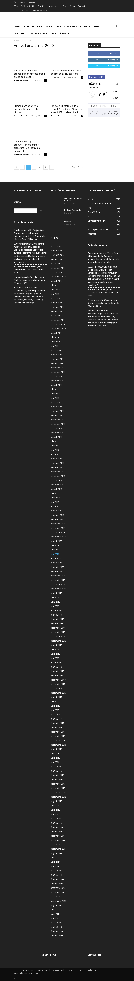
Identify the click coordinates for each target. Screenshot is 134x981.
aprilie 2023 (56, 402)
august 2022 (56, 437)
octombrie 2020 (58, 532)
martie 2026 (56, 250)
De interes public (72, 26)
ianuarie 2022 (57, 467)
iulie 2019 (55, 597)
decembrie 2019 (58, 575)
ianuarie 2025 (57, 311)
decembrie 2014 (58, 835)
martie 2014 (56, 874)
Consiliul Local (53, 26)
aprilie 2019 (56, 610)
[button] (116, 26)
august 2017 (56, 697)
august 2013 (56, 905)
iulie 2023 (55, 389)
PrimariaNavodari (21, 80)
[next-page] (51, 167)
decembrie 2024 (58, 315)
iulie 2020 (55, 545)
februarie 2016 (57, 775)
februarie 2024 (57, 359)
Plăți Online (65, 33)
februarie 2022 (57, 463)
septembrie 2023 (58, 380)
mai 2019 (55, 606)
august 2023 (56, 385)
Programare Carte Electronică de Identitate (30, 10)
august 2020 (56, 541)
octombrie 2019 (58, 584)
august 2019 (56, 593)
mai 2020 (55, 554)
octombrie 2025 (58, 272)
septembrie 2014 (58, 848)
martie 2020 (56, 562)
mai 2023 (55, 398)
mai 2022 (55, 450)
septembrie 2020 (58, 536)
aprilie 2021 (56, 506)
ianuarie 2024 (57, 363)
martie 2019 (56, 614)
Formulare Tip (21, 33)
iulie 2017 (55, 701)
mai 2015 (55, 814)
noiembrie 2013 (58, 892)
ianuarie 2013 (57, 935)
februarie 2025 (57, 307)
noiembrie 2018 (58, 632)
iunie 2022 (55, 445)
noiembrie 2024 (58, 320)
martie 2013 (56, 927)
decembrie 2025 (58, 263)
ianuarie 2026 (57, 259)
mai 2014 (55, 866)
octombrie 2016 (58, 740)
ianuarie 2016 (57, 779)
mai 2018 (55, 658)
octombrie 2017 (58, 688)
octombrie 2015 (58, 792)
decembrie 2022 (58, 419)
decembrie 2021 (58, 471)
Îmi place (114, 54)
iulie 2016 (55, 753)
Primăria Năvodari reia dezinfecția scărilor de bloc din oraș (28, 109)
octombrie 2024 (58, 324)
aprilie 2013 (56, 922)
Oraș (86, 26)
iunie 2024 (55, 341)
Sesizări (41, 6)
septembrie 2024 (58, 328)
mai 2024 (55, 346)
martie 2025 (56, 302)
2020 (23, 40)
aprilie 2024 (56, 350)
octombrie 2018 (58, 636)
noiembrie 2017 (58, 684)
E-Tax (16, 6)
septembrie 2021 (58, 484)
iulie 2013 (55, 909)
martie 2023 (56, 406)
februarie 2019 (57, 619)
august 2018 (56, 645)
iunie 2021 (55, 497)
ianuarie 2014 (57, 883)
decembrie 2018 (58, 627)
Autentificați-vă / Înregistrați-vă (25, 2)
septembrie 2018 (58, 640)
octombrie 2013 (58, 896)
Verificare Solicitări (28, 6)
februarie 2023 (57, 411)
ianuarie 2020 (57, 571)
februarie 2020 (57, 567)
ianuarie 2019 (57, 623)
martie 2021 (56, 510)
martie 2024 (56, 354)
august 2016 (56, 749)
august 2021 (56, 489)
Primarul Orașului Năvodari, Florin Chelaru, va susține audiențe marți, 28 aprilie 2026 (29, 280)
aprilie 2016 (56, 766)
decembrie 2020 (58, 523)
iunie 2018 (55, 653)
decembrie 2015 (58, 783)
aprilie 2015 (56, 818)
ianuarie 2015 (57, 831)
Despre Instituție (33, 26)
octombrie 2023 (58, 376)
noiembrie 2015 (58, 788)
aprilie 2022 (56, 454)
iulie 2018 (55, 649)
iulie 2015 (55, 805)
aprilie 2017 (56, 714)
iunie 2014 (55, 861)
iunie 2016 (55, 757)
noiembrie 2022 (58, 424)
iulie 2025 (55, 285)
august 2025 (56, 281)
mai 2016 (55, 762)
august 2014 (56, 853)
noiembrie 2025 (58, 267)
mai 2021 (55, 502)
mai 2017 (55, 710)
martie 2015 (56, 822)
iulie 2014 (55, 857)
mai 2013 (55, 918)
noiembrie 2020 (58, 528)
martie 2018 (56, 666)
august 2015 (56, 801)
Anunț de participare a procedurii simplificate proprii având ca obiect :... (29, 73)
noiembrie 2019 (58, 580)
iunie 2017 (55, 705)
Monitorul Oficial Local (43, 33)
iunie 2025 (55, 289)
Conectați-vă (112, 60)
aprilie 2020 (56, 558)
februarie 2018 (57, 671)
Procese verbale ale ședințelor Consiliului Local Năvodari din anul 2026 (29, 269)
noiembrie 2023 (58, 372)
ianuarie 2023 (57, 415)
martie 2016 (56, 770)
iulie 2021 (55, 493)
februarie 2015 (57, 827)
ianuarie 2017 (57, 727)
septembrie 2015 (58, 796)
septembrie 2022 (58, 432)
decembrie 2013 (58, 887)
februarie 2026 (57, 254)
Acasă (16, 40)
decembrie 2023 (58, 367)
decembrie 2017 (58, 679)
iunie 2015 (55, 809)
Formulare (68, 222)
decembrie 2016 (58, 731)
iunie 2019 (55, 601)
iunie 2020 (55, 549)
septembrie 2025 (58, 276)
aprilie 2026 (56, 246)
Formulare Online (53, 6)
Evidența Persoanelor (72, 210)
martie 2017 (56, 718)
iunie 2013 (55, 913)
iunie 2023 (55, 393)
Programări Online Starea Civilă (75, 6)
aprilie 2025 (56, 298)
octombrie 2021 (58, 480)
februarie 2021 (57, 515)
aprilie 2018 (56, 662)
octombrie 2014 (58, 844)
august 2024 (56, 333)
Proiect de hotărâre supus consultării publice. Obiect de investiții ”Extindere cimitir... (66, 109)
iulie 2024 (55, 337)
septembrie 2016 (58, 744)
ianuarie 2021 (57, 519)
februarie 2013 (57, 931)
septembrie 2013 (58, 900)
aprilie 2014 (56, 870)
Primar (18, 26)
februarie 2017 (57, 723)
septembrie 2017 (58, 692)
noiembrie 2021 (58, 476)
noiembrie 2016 (58, 736)
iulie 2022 (55, 441)
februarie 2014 (57, 879)
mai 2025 (55, 294)
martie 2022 (56, 458)
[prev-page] (16, 167)
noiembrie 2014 (58, 840)
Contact (97, 26)
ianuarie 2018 (57, 675)
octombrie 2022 (58, 428)
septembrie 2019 (58, 588)
